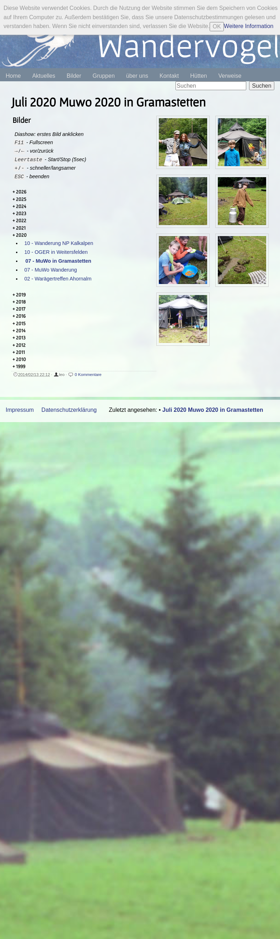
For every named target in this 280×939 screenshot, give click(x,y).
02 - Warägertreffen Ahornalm (58, 279)
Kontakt (169, 76)
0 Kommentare (88, 374)
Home (13, 76)
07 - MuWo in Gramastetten (58, 261)
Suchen (261, 86)
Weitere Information (248, 26)
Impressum (20, 410)
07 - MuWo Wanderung (51, 270)
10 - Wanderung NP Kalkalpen (59, 243)
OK (217, 26)
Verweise (229, 76)
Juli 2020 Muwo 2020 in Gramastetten (212, 410)
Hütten (198, 76)
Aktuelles (43, 76)
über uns (137, 76)
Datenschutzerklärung (69, 410)
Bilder (74, 76)
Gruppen (104, 76)
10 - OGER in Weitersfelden (56, 252)
